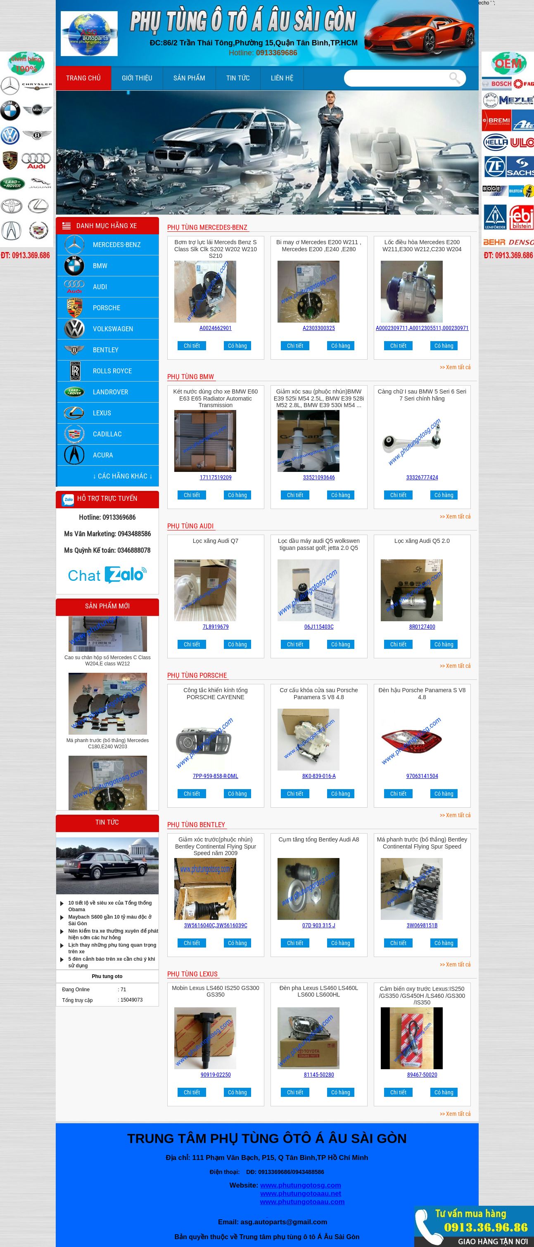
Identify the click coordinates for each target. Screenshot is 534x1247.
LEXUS (102, 413)
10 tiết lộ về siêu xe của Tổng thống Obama (110, 905)
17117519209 (216, 477)
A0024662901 (215, 328)
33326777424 (422, 477)
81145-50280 (319, 1074)
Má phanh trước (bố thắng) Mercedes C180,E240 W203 (107, 746)
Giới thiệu (137, 78)
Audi (100, 287)
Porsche (106, 308)
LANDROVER (110, 392)
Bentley (106, 350)
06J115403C (319, 626)
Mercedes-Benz (117, 244)
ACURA (103, 455)
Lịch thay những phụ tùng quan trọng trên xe (113, 947)
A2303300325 (319, 328)
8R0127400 (422, 626)
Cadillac (107, 434)
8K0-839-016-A (319, 776)
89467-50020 (422, 1074)
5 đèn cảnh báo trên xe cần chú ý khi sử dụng (112, 961)
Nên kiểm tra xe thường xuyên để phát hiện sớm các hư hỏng (114, 933)
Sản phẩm (189, 78)
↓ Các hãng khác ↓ (123, 476)
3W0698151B (422, 925)
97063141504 (422, 776)
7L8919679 (216, 626)
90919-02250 (216, 1074)
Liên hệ (282, 78)
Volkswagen (113, 329)
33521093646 (319, 477)
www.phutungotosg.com (300, 1185)
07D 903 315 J (318, 925)
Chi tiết (192, 345)
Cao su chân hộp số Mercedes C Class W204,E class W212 (107, 663)
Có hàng (237, 345)
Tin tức (238, 78)
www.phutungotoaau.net (301, 1193)
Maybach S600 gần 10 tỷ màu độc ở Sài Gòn (110, 919)
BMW (100, 266)
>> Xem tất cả (455, 367)
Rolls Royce (112, 371)
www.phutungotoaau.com (302, 1202)
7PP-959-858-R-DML (215, 776)
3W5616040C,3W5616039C (215, 925)
